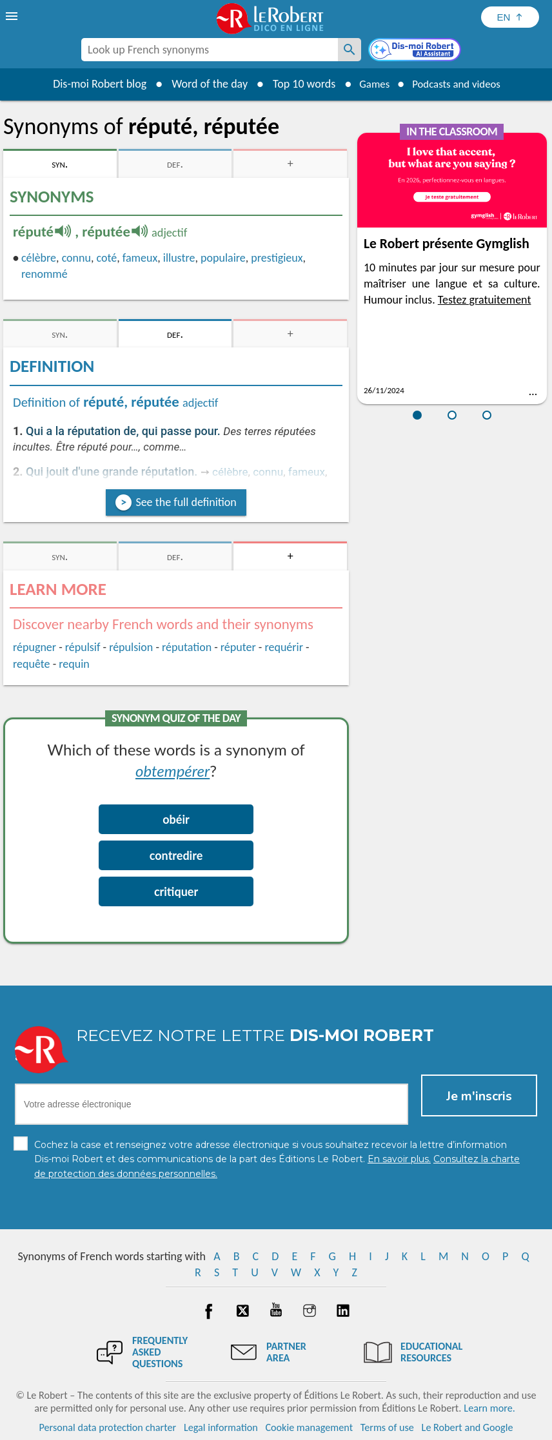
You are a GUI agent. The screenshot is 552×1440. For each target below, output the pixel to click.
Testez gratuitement (484, 300)
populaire (223, 258)
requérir (283, 647)
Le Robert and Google (467, 1427)
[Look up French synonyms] (349, 49)
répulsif (83, 647)
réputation (187, 647)
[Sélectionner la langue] (510, 17)
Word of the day (202, 84)
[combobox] (209, 49)
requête (31, 664)
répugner (34, 647)
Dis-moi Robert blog (92, 84)
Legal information (221, 1427)
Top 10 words (297, 84)
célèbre (38, 258)
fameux (140, 258)
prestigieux (276, 258)
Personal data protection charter (108, 1427)
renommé (44, 274)
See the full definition (185, 502)
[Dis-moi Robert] (416, 51)
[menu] (13, 16)
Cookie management (309, 1427)
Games (370, 84)
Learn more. (489, 1407)
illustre (179, 258)
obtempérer (172, 770)
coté (107, 258)
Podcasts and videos (458, 84)
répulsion (131, 647)
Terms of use (387, 1427)
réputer (238, 647)
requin (74, 664)
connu (76, 258)
